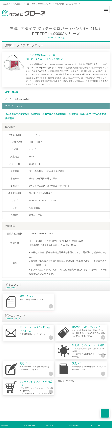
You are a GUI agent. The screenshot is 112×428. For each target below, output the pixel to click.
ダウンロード (96, 420)
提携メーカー (29, 420)
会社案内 (49, 420)
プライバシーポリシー (79, 426)
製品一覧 (5, 420)
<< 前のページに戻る (15, 387)
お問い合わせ (74, 420)
